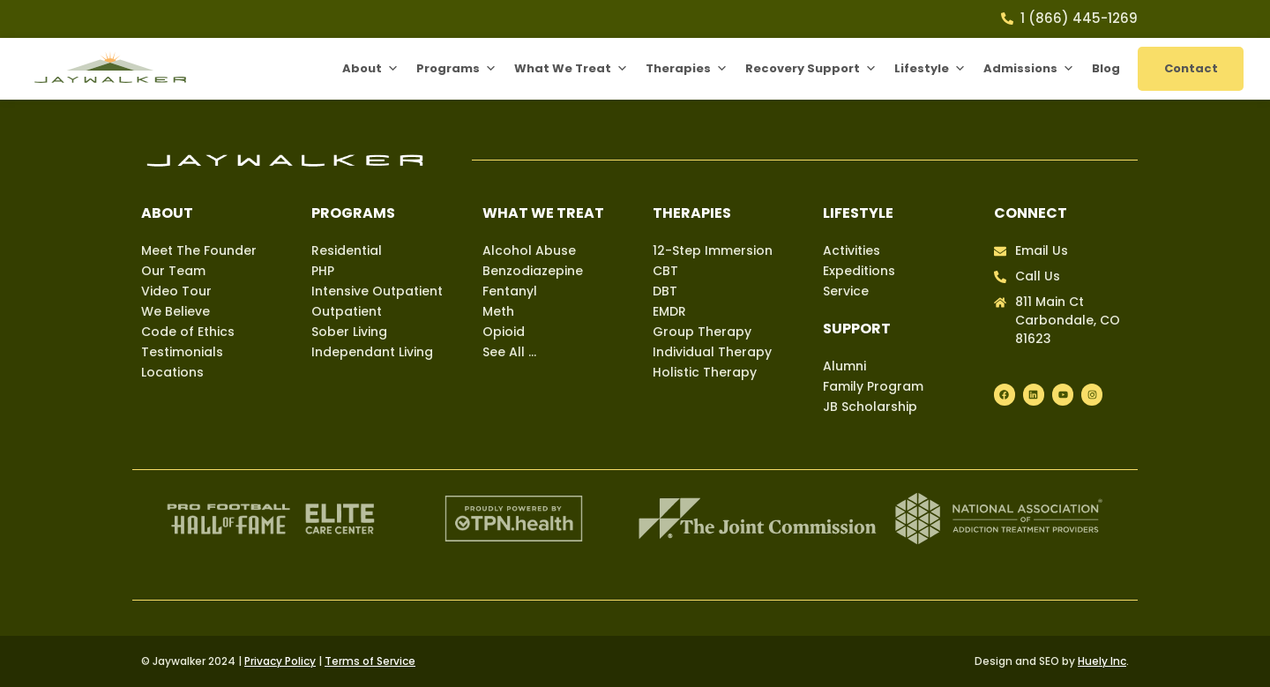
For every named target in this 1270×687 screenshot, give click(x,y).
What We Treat (571, 69)
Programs (456, 69)
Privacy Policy (280, 660)
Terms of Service (370, 660)
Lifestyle (930, 69)
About (370, 69)
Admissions (1028, 69)
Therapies (687, 69)
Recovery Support (811, 69)
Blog (1106, 68)
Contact (1191, 68)
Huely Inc (1102, 660)
